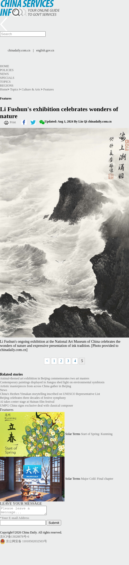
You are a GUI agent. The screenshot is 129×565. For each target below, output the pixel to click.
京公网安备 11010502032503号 (26, 542)
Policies (7, 70)
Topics (5, 81)
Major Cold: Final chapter (97, 478)
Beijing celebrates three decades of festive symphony (33, 398)
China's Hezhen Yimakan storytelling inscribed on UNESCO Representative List (50, 394)
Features (48, 89)
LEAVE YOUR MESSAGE (21, 503)
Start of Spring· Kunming (96, 434)
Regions (6, 85)
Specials (7, 78)
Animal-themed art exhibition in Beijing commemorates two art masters (44, 378)
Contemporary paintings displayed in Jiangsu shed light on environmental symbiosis (52, 382)
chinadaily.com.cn (19, 50)
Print (13, 122)
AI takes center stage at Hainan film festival (27, 401)
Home (4, 66)
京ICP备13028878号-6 (14, 538)
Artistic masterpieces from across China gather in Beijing (35, 386)
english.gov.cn (45, 50)
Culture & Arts (31, 89)
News (4, 74)
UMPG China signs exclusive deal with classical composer (36, 405)
